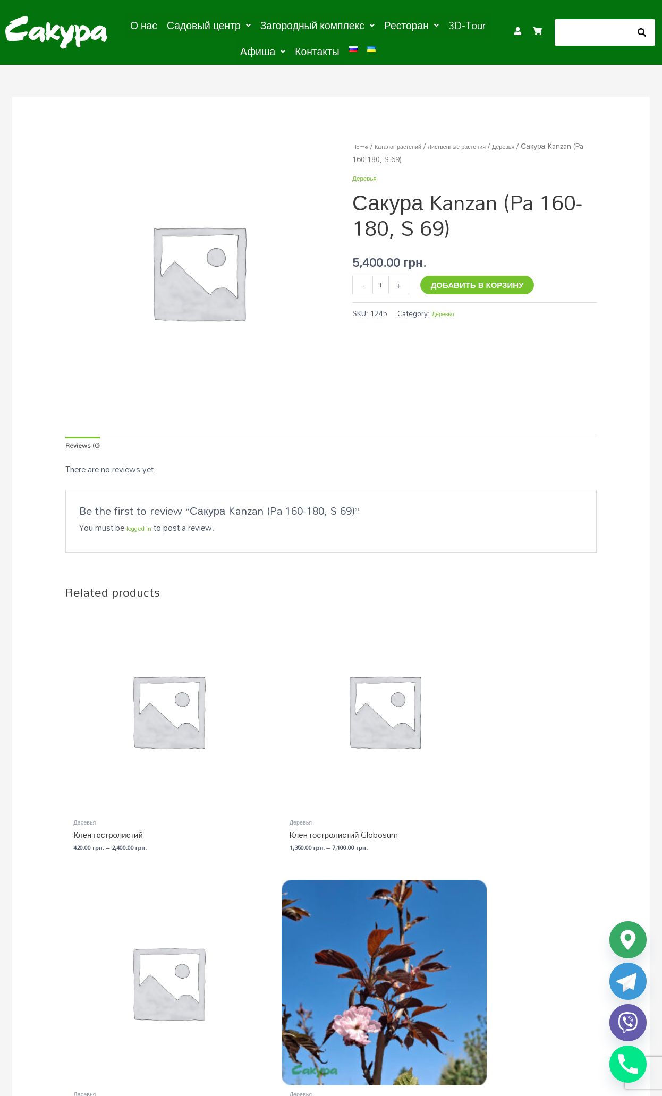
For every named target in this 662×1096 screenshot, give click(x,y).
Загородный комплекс (463, 925)
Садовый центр (291, 925)
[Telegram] (628, 981)
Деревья (541, 142)
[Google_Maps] (628, 939)
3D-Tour (421, 24)
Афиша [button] (465, 24)
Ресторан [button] (372, 24)
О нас (142, 24)
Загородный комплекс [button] (291, 24)
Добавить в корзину (481, 281)
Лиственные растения (483, 142)
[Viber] (628, 1022)
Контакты (289, 48)
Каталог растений (409, 142)
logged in (142, 529)
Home (362, 142)
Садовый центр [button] (198, 24)
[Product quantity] (382, 283)
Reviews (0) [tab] (86, 444)
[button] (198, 24)
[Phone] (628, 1064)
